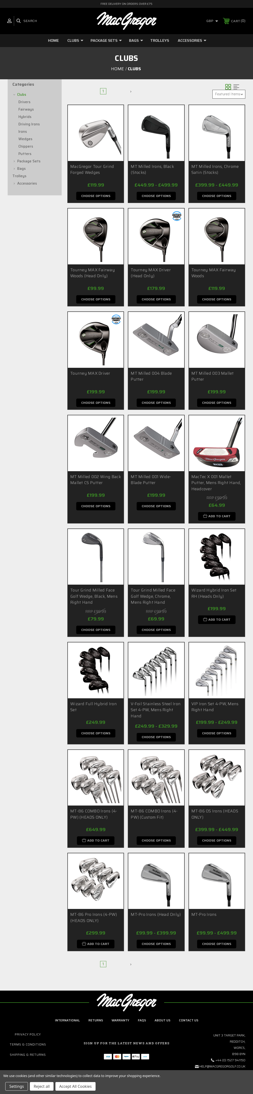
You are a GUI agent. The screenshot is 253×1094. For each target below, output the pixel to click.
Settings (16, 1086)
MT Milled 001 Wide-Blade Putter (151, 481)
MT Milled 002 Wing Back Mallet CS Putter (95, 481)
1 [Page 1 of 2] (103, 91)
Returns (95, 1022)
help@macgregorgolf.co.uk (222, 1069)
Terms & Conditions (28, 1047)
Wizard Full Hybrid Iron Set (93, 708)
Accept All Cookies (75, 1086)
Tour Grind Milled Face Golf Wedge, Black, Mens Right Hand (94, 597)
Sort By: (201, 94)
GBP (212, 20)
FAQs (142, 1022)
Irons (22, 131)
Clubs (75, 40)
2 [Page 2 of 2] (112, 91)
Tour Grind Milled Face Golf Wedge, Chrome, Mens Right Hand (153, 597)
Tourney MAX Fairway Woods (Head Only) (92, 273)
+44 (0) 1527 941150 (230, 1062)
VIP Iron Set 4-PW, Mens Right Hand (215, 708)
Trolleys (159, 40)
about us (162, 1022)
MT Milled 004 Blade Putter (151, 377)
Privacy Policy (28, 1037)
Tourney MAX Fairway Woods (213, 273)
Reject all (42, 1086)
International (67, 1022)
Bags (136, 40)
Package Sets (106, 40)
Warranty (120, 1022)
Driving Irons (29, 124)
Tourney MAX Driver (90, 374)
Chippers (25, 146)
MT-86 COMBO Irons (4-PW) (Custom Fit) (154, 816)
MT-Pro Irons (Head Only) (156, 916)
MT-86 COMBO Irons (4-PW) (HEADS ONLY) (93, 816)
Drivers (24, 102)
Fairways (26, 109)
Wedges (25, 139)
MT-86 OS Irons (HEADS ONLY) (214, 816)
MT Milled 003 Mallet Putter (212, 377)
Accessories (192, 40)
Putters (24, 154)
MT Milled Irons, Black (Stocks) (152, 169)
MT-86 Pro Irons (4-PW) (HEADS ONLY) (93, 919)
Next (125, 91)
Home (53, 40)
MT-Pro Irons (204, 916)
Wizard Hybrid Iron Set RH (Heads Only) (214, 594)
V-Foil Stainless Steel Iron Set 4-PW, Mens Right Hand (156, 711)
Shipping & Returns (28, 1057)
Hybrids (24, 117)
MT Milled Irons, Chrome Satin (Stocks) (215, 169)
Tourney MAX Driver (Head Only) (151, 273)
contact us (188, 1022)
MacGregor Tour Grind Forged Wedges (92, 169)
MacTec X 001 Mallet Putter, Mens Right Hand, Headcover (216, 484)
